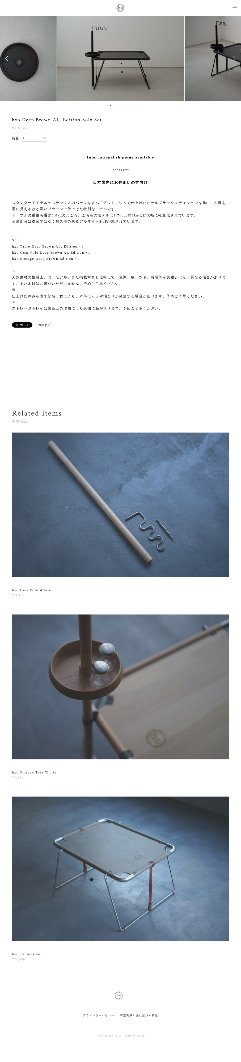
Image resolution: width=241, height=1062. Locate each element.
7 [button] (131, 105)
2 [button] (114, 105)
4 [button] (120, 105)
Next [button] (233, 58)
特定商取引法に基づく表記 (139, 1015)
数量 (15, 138)
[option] (120, 58)
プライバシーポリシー (99, 1015)
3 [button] (117, 105)
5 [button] (124, 105)
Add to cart (120, 170)
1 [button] (110, 105)
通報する (44, 325)
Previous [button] (8, 58)
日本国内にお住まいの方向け (120, 183)
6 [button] (127, 105)
